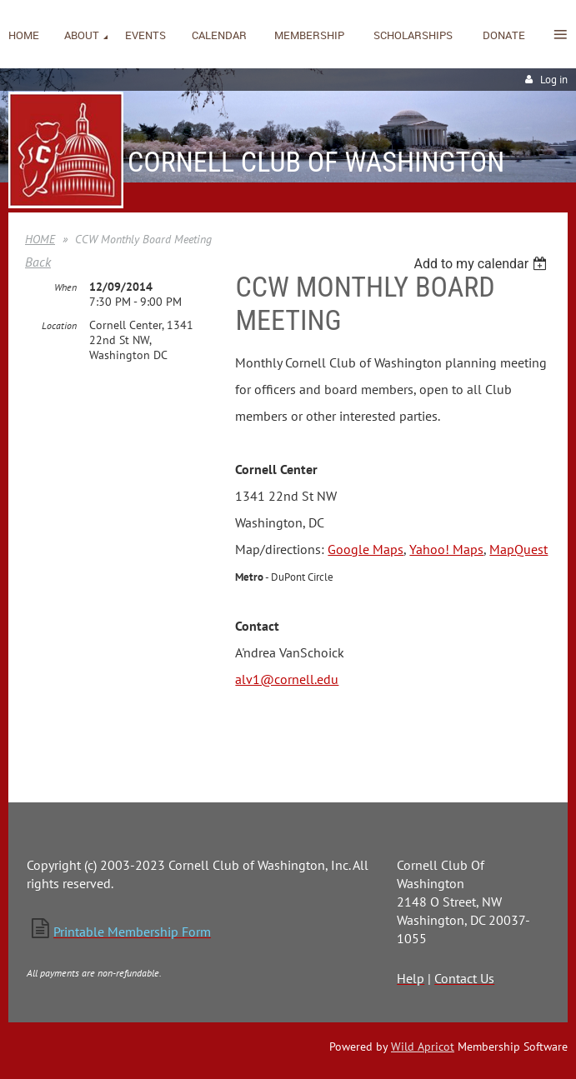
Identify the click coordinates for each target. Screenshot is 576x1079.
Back (38, 261)
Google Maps (365, 549)
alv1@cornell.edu (286, 679)
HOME (40, 239)
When (65, 287)
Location (59, 325)
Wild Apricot (422, 1046)
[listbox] (482, 263)
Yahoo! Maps (446, 549)
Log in (554, 79)
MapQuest (518, 549)
